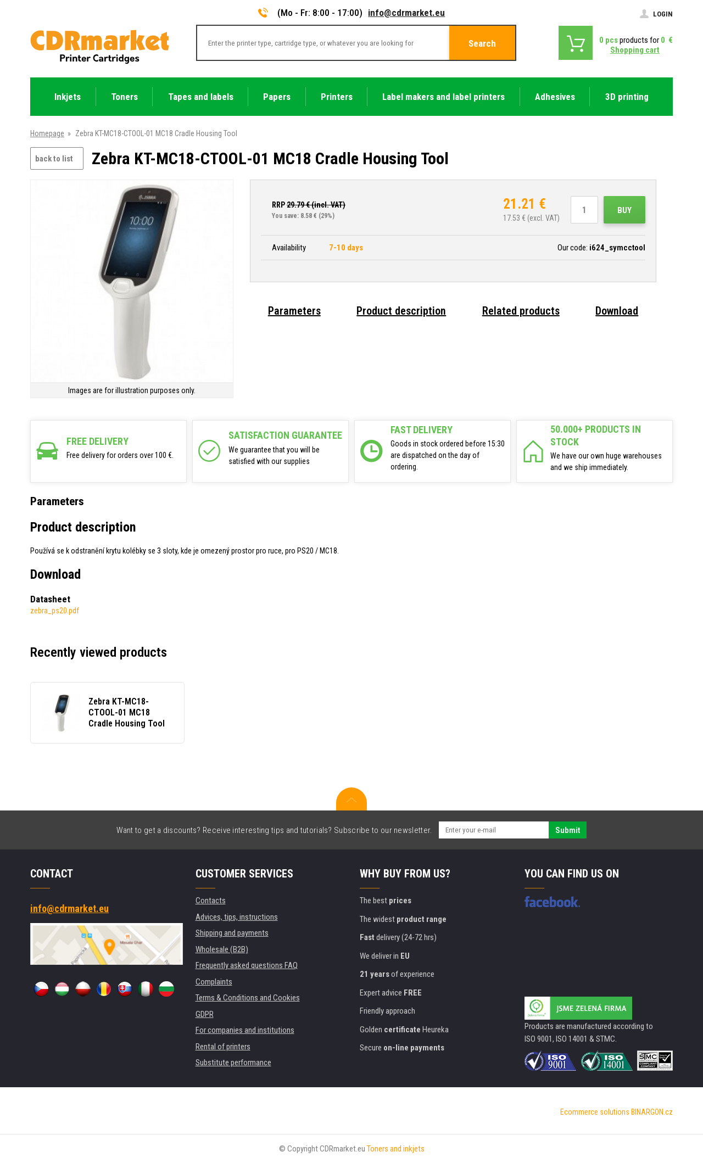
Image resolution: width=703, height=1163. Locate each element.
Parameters (294, 310)
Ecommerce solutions (594, 1112)
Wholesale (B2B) (222, 949)
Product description (401, 310)
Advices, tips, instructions (237, 917)
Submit (567, 830)
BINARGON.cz (652, 1112)
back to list (54, 159)
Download (616, 310)
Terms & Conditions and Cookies (248, 998)
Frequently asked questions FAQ (247, 965)
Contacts (211, 900)
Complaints (214, 982)
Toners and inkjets (396, 1149)
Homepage (47, 133)
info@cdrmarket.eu (406, 12)
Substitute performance (233, 1062)
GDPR (205, 1014)
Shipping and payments (232, 933)
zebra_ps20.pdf (54, 610)
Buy (624, 210)
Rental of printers (223, 1047)
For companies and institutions (245, 1030)
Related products (521, 310)
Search (482, 43)
